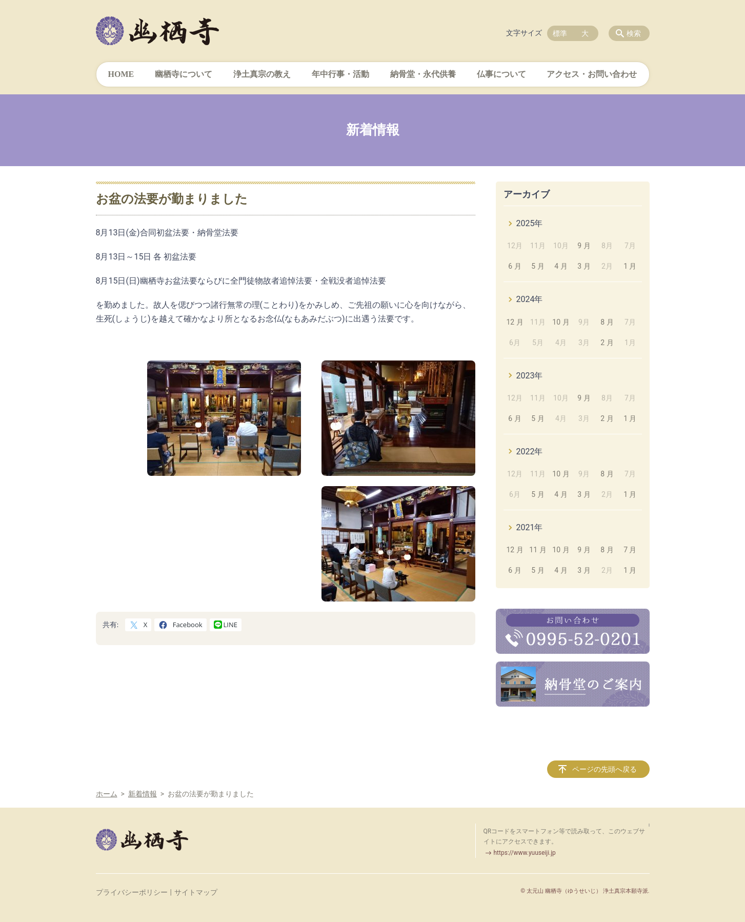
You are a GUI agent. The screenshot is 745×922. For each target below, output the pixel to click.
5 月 (537, 266)
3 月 (583, 266)
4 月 (560, 266)
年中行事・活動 (340, 74)
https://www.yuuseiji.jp (525, 852)
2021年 (529, 527)
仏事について (501, 74)
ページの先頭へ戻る (604, 769)
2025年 (529, 223)
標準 (560, 33)
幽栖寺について (183, 74)
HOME (121, 74)
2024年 (529, 299)
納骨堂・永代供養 (423, 74)
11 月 (537, 550)
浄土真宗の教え (262, 74)
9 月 (583, 246)
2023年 (529, 375)
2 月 (606, 342)
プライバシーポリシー (132, 892)
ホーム (106, 794)
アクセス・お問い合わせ (592, 74)
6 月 (514, 266)
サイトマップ (195, 892)
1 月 (629, 266)
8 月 (606, 322)
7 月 (629, 550)
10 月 (560, 322)
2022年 (529, 451)
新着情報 (142, 794)
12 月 (514, 322)
